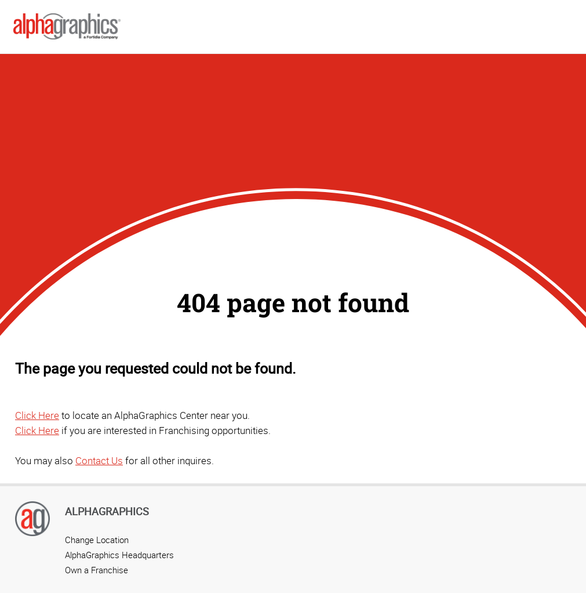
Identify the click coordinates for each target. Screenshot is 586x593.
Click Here (37, 415)
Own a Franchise (96, 570)
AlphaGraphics (107, 511)
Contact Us (99, 460)
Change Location (97, 539)
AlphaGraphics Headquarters (119, 555)
